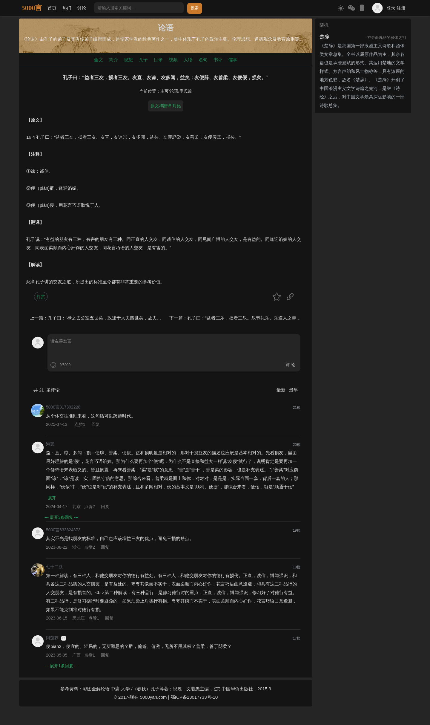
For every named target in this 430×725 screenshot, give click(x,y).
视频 (173, 59)
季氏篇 (185, 91)
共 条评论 (46, 389)
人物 (188, 59)
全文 (98, 59)
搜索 (195, 8)
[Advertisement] (363, 153)
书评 (218, 59)
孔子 (143, 59)
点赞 (81, 424)
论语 (174, 91)
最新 (282, 389)
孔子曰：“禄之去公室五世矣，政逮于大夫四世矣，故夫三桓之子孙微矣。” (121, 317)
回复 (95, 424)
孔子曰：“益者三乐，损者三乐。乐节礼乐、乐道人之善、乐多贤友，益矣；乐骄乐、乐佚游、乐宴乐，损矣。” (296, 317)
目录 (158, 59)
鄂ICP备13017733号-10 (194, 697)
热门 (66, 7)
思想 (128, 59)
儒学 (232, 59)
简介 (113, 59)
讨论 (81, 7)
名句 (203, 59)
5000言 (32, 8)
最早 (293, 389)
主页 (164, 91)
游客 (64, 638)
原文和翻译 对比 (165, 105)
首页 (51, 7)
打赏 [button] (41, 296)
